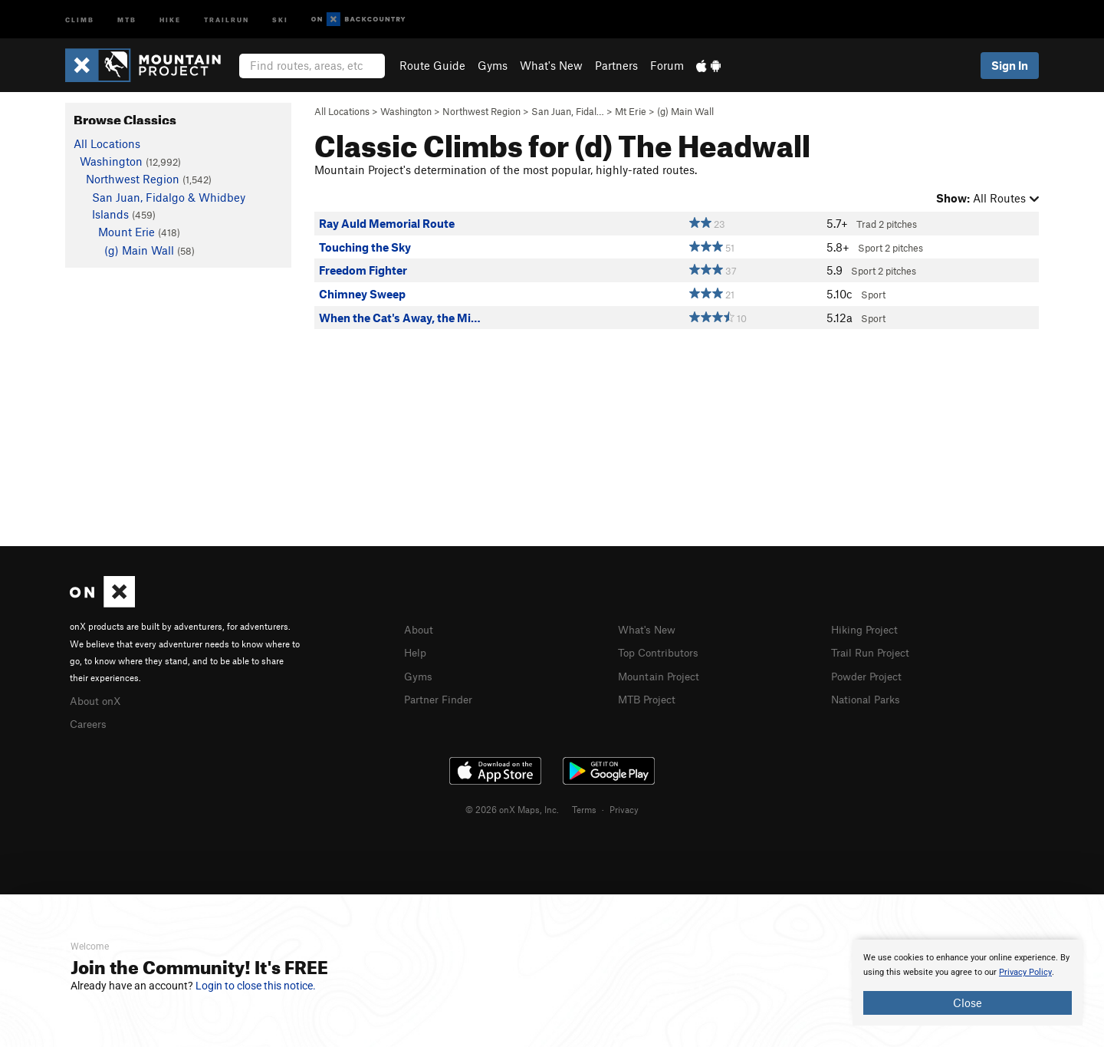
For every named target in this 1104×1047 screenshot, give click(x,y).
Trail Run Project (873, 651)
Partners (616, 65)
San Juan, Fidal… (567, 111)
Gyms (493, 65)
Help (416, 651)
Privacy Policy (1025, 972)
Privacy (624, 807)
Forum (667, 65)
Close (967, 1002)
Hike (170, 19)
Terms (584, 807)
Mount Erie (126, 232)
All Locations (342, 111)
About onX (97, 699)
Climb (79, 19)
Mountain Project (662, 674)
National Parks (868, 696)
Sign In (1009, 65)
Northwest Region (481, 111)
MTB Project (649, 696)
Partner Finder (441, 696)
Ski (280, 19)
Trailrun (226, 19)
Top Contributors (661, 651)
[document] (967, 982)
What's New (551, 65)
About (419, 629)
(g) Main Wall (685, 111)
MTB (126, 19)
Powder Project (870, 674)
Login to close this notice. (256, 986)
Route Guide (432, 65)
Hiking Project (867, 629)
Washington (406, 111)
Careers (90, 722)
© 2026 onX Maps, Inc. (512, 807)
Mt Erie (630, 111)
